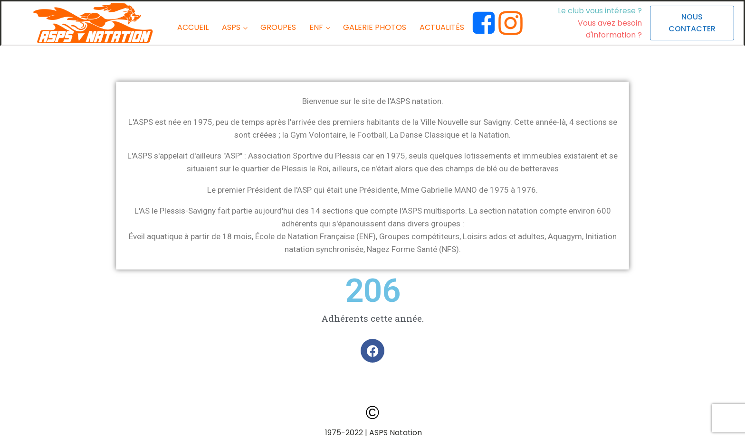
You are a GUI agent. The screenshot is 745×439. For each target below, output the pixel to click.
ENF (316, 27)
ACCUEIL (193, 27)
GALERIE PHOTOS (374, 27)
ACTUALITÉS (442, 27)
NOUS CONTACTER (692, 23)
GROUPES (278, 27)
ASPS (231, 27)
